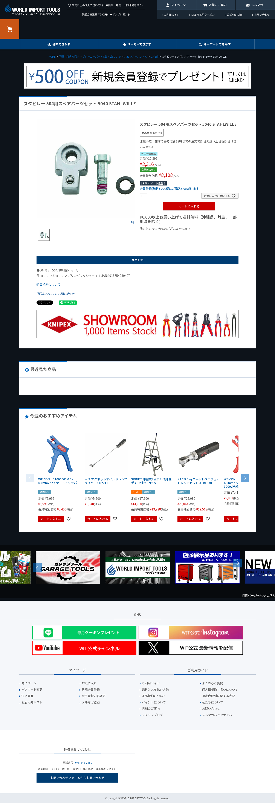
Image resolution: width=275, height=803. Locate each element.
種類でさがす (61, 44)
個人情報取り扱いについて (220, 690)
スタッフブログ (152, 715)
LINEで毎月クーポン (203, 14)
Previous (37, 567)
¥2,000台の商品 (209, 236)
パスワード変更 (32, 690)
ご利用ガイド (171, 14)
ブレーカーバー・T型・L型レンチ (101, 56)
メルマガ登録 (91, 702)
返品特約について (49, 284)
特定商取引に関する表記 (218, 696)
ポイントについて (154, 702)
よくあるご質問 (212, 683)
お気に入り (89, 683)
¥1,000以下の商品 (154, 236)
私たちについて (212, 702)
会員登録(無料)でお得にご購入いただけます (169, 188)
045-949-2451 (83, 762)
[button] (245, 477)
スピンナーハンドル (135, 56)
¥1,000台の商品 (182, 236)
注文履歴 (27, 696)
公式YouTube (234, 14)
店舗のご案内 (218, 5)
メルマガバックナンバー (218, 715)
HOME (52, 56)
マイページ (178, 5)
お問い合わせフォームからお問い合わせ (77, 777)
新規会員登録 (91, 690)
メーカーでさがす (139, 44)
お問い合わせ (262, 14)
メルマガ (257, 5)
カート (9, 29)
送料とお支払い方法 (155, 690)
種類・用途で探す (69, 56)
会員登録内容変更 (94, 696)
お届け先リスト (32, 702)
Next (237, 563)
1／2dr (154, 56)
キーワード (217, 44)
